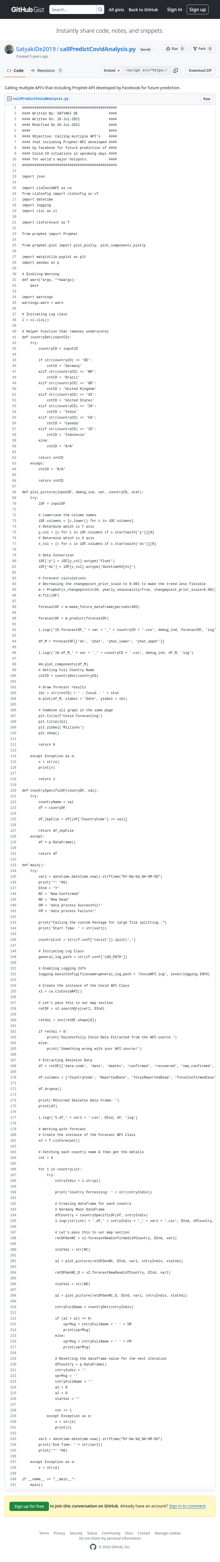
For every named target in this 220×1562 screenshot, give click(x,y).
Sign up (197, 9)
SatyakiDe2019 (36, 49)
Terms (44, 1533)
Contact (144, 1533)
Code (15, 70)
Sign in (174, 9)
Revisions (47, 70)
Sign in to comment (187, 1506)
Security (76, 1533)
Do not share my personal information (110, 1538)
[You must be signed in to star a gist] (175, 49)
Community (111, 1533)
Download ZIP (200, 70)
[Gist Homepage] (28, 9)
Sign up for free (29, 1506)
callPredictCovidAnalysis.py (98, 49)
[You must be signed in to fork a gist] (202, 49)
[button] (175, 71)
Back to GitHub (143, 9)
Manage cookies (168, 1533)
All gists (116, 9)
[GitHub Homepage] (93, 1547)
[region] (110, 796)
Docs (129, 1533)
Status (92, 1533)
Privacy (59, 1533)
